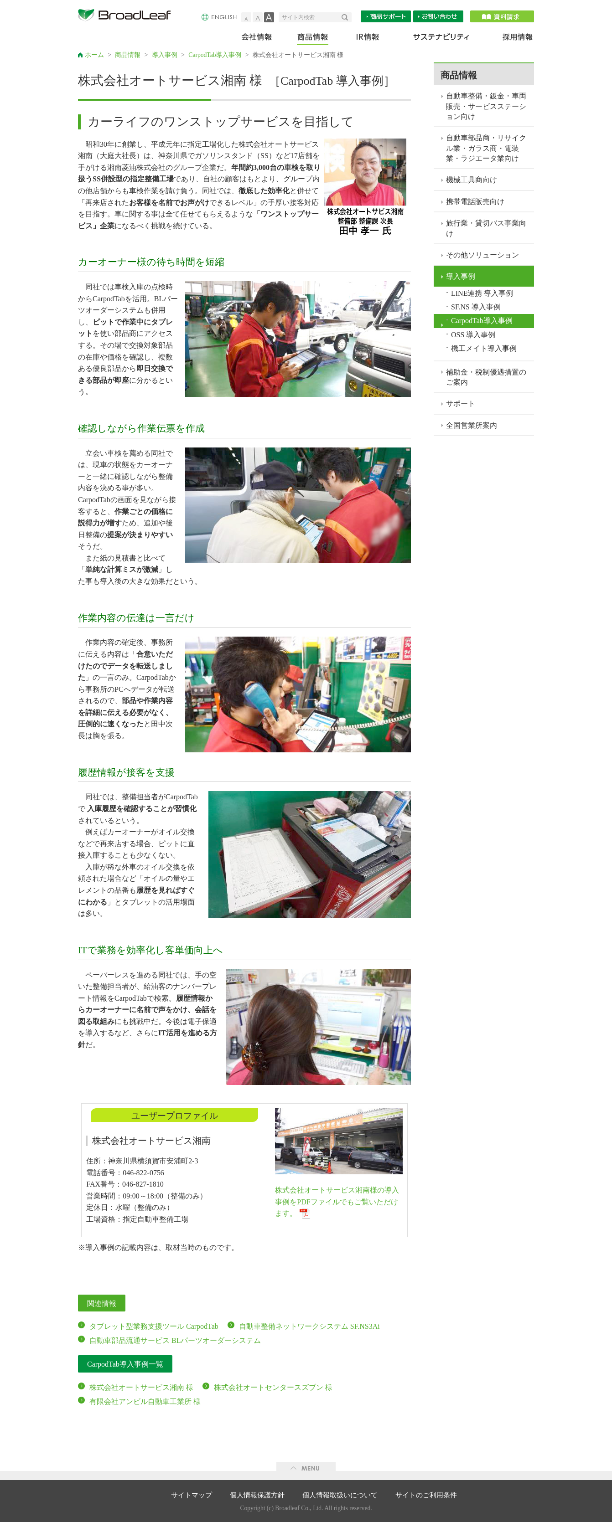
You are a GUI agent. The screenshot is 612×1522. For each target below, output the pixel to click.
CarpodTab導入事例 (214, 54)
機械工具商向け (471, 180)
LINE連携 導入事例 (482, 293)
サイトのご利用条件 (426, 1495)
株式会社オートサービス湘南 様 (141, 1387)
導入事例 (164, 54)
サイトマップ (191, 1495)
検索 (347, 17)
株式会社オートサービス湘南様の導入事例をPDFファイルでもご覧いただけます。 (337, 1201)
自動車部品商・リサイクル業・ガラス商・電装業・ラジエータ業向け (486, 148)
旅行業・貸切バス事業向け (486, 228)
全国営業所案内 (471, 425)
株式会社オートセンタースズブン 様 (273, 1387)
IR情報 (367, 39)
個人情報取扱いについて (340, 1495)
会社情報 (263, 39)
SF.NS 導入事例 (476, 307)
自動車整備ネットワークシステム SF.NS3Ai (309, 1326)
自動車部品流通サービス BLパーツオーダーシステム (175, 1340)
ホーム (94, 54)
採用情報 (512, 39)
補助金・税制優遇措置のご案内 (486, 377)
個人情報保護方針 (257, 1495)
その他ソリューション (482, 255)
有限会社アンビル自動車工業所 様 (145, 1401)
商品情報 (313, 39)
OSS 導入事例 (473, 335)
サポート (460, 403)
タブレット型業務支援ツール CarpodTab (153, 1326)
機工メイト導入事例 (484, 348)
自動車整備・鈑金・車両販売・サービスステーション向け (486, 106)
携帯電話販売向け (475, 202)
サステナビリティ (441, 39)
